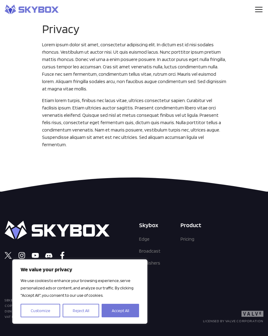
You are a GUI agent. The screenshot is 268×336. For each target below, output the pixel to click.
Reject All (81, 310)
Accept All (120, 310)
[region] (79, 291)
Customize (40, 310)
